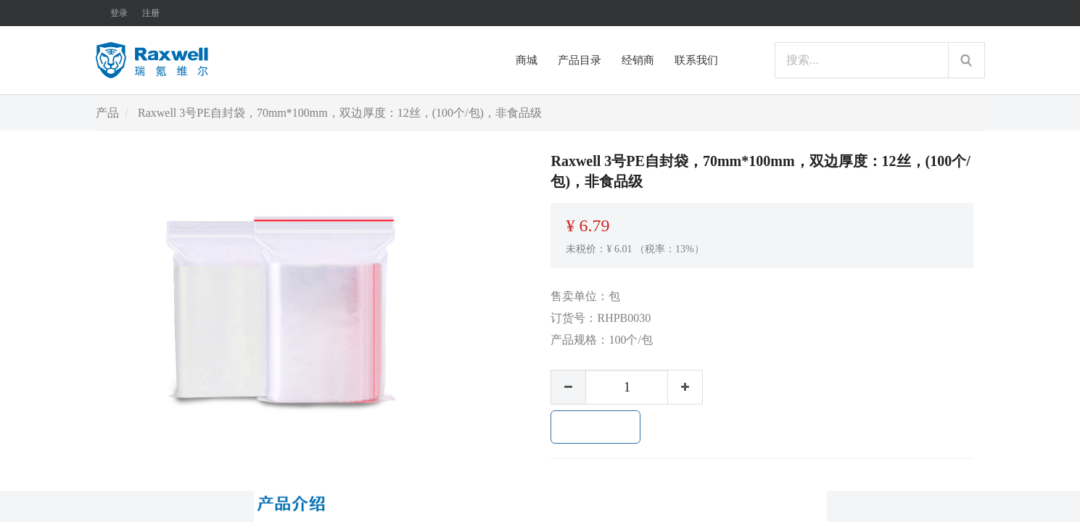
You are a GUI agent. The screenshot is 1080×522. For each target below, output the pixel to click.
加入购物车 (595, 427)
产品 (107, 113)
